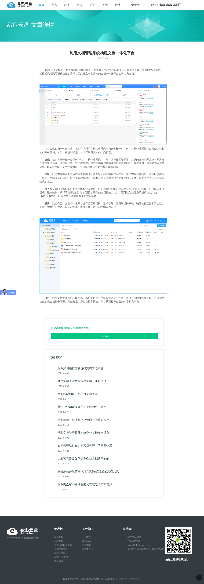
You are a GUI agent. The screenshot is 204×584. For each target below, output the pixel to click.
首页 (41, 5)
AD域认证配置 (61, 557)
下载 (105, 5)
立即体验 (104, 336)
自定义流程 (59, 553)
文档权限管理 (61, 549)
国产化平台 (88, 549)
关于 (92, 5)
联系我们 (86, 545)
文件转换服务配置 (63, 545)
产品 (54, 5)
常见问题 (58, 561)
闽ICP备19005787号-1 (130, 579)
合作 (79, 5)
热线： (165, 5)
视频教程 (58, 537)
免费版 (135, 5)
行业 (67, 5)
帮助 (117, 5)
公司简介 (86, 537)
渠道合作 (86, 541)
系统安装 (58, 541)
